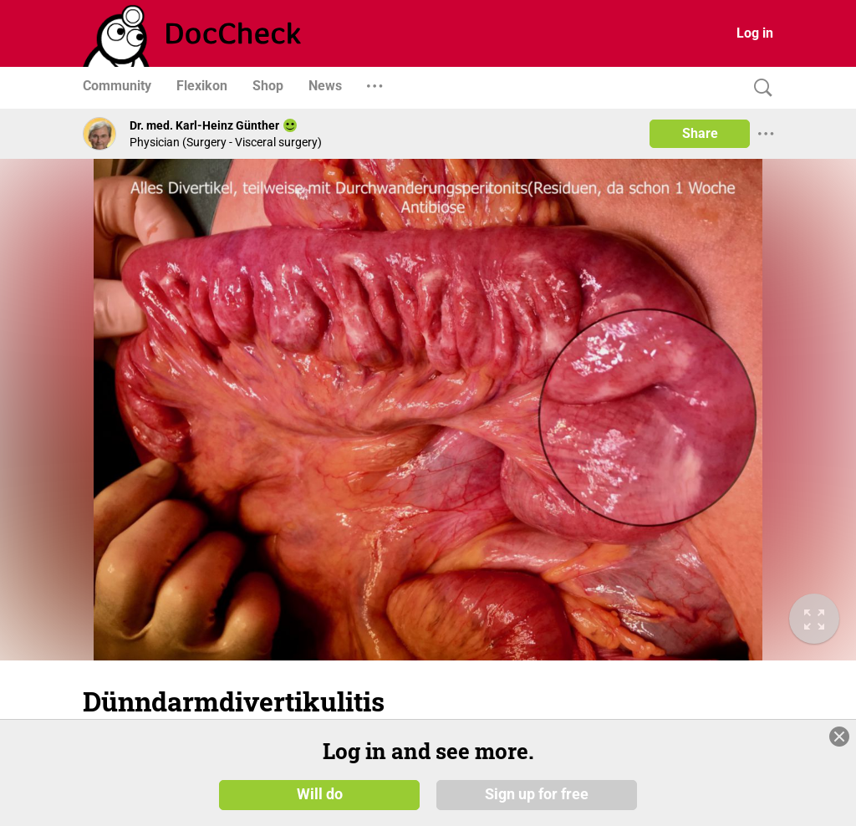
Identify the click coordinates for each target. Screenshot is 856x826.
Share (700, 133)
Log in (754, 33)
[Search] (759, 88)
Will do (320, 794)
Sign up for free (536, 794)
